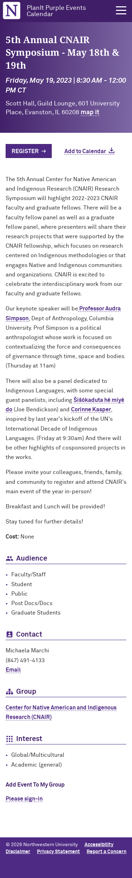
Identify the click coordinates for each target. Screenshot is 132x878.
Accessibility (98, 844)
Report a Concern (106, 851)
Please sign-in (24, 799)
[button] (121, 10)
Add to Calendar (85, 151)
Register (25, 151)
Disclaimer (18, 851)
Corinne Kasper (91, 409)
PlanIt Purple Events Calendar (56, 11)
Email (13, 670)
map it (90, 112)
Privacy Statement (58, 851)
